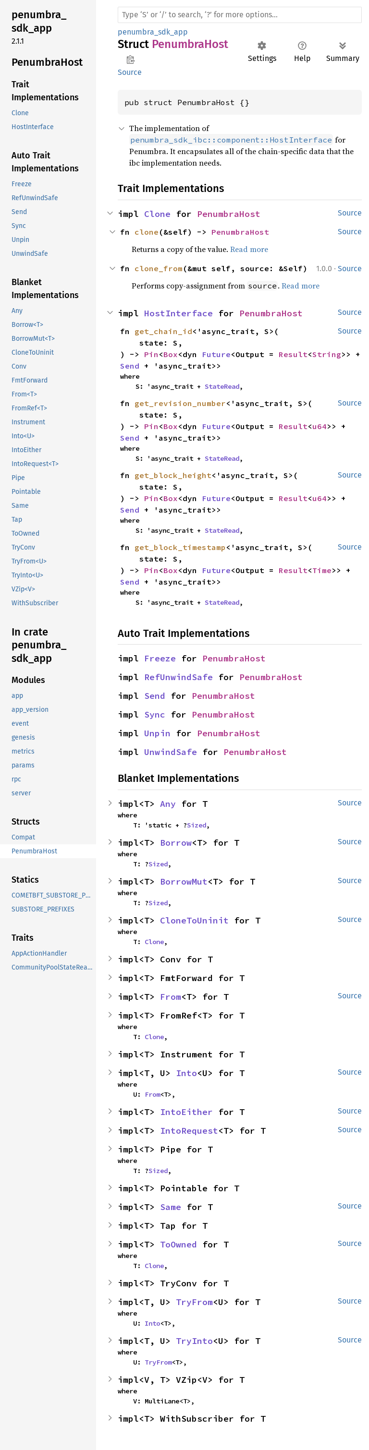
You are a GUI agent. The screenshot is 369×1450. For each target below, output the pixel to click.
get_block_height (173, 475)
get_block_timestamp (180, 547)
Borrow (176, 842)
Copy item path (130, 59)
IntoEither (186, 1111)
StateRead (222, 386)
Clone (157, 213)
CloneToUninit (194, 920)
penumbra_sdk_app (153, 31)
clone (147, 232)
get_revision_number (180, 403)
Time (322, 570)
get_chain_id (163, 331)
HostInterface (178, 313)
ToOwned (178, 1244)
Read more (249, 249)
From (170, 996)
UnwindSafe (170, 751)
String (326, 354)
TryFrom (194, 1301)
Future (216, 354)
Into (186, 1073)
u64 (319, 426)
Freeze (160, 658)
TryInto (194, 1340)
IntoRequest (189, 1130)
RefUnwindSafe (178, 677)
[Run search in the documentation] (240, 15)
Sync (154, 714)
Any (168, 803)
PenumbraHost (228, 213)
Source (130, 72)
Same (170, 1206)
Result (293, 354)
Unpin (157, 733)
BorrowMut (184, 881)
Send (129, 366)
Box (170, 354)
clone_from (159, 268)
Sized (196, 825)
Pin (151, 354)
